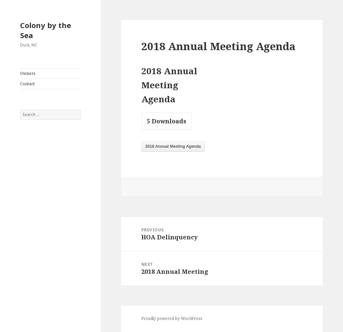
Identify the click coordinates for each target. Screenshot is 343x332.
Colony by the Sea (45, 30)
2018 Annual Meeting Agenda (173, 146)
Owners (28, 73)
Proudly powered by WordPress (171, 318)
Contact (27, 84)
